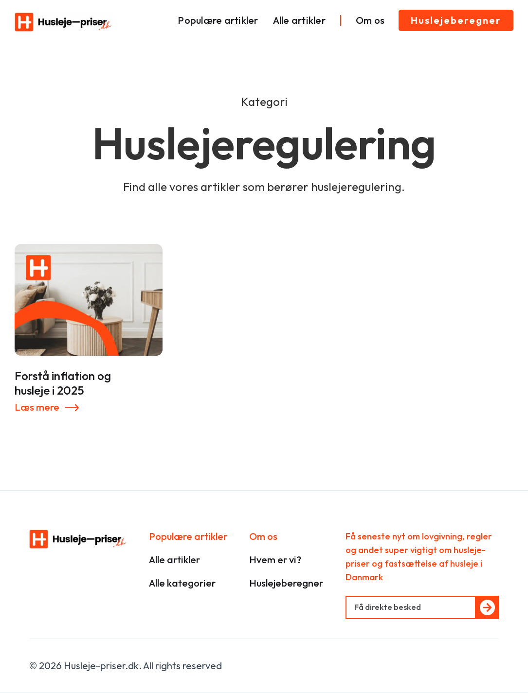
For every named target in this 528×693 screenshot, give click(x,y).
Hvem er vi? (275, 560)
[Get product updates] (411, 607)
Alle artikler (299, 20)
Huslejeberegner (456, 20)
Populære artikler (218, 20)
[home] (63, 22)
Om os (370, 20)
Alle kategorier (182, 583)
